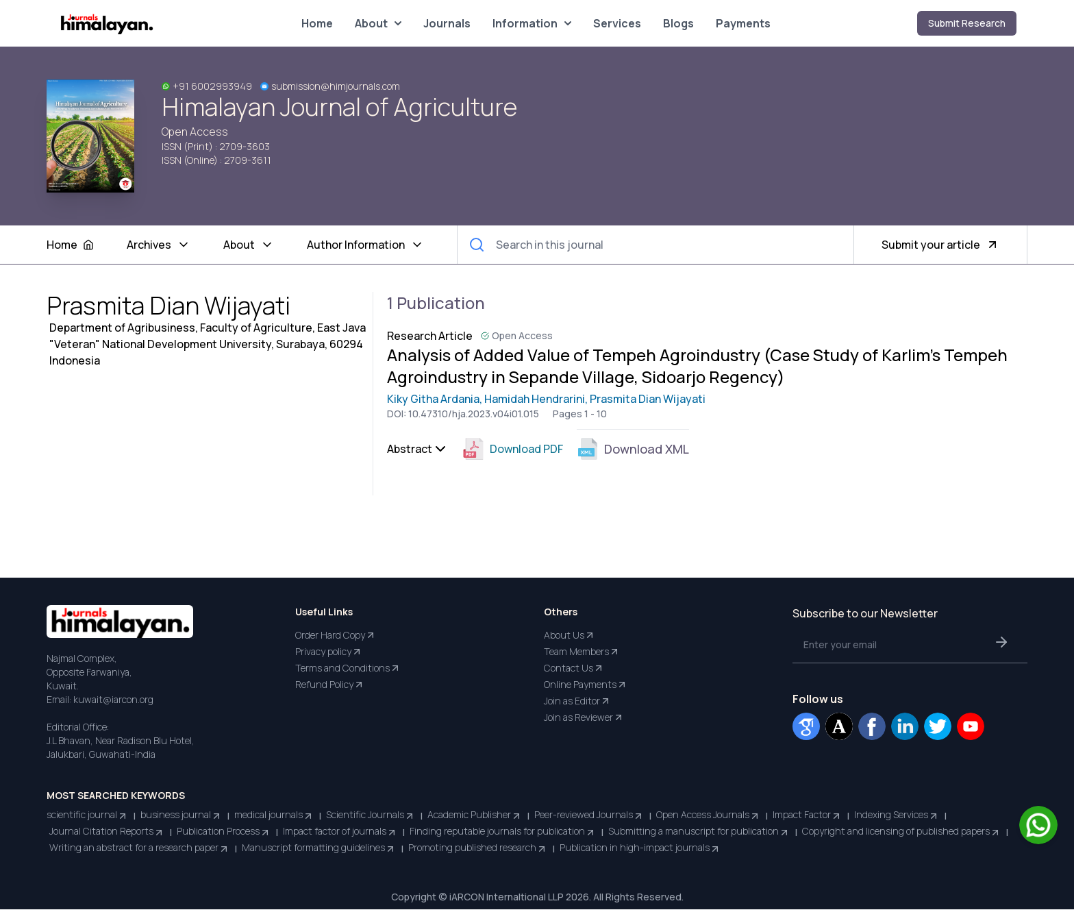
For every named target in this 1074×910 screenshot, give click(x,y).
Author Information (365, 245)
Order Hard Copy (335, 636)
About (378, 23)
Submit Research (967, 22)
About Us (569, 636)
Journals (447, 23)
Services (617, 23)
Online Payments (585, 685)
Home (317, 23)
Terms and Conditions (348, 669)
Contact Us (574, 669)
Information (531, 23)
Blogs (678, 23)
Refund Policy (329, 685)
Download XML (633, 449)
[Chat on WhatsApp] (1038, 825)
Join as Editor (577, 701)
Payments (743, 23)
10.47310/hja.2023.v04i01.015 (473, 414)
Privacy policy (328, 652)
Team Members (582, 652)
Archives (158, 245)
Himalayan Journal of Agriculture (339, 107)
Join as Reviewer (584, 718)
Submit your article (940, 245)
